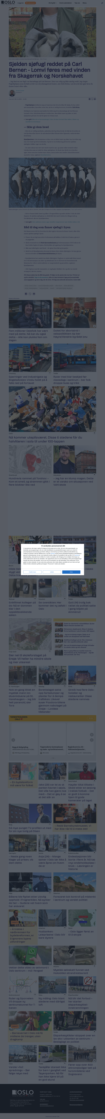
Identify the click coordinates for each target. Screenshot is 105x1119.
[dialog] (52, 559)
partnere (53, 553)
